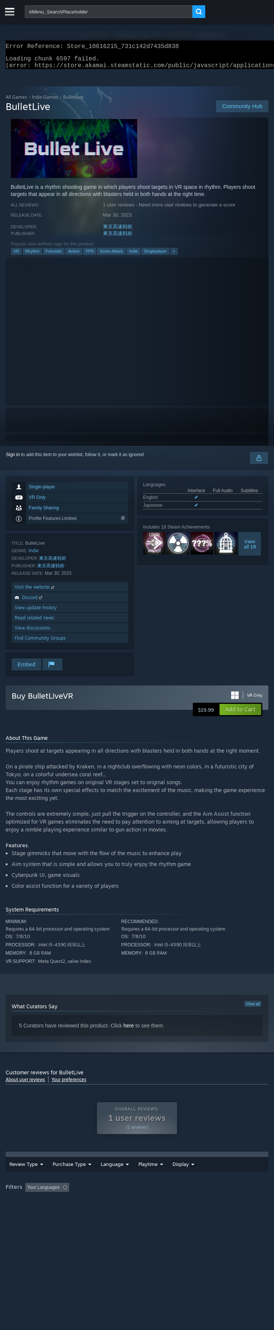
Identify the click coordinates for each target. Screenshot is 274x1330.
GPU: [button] (164, 1214)
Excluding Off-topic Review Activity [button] (119, 1204)
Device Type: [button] (197, 1214)
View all (253, 1008)
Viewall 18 (250, 548)
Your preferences (68, 1084)
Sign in (13, 459)
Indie (133, 255)
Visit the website (35, 591)
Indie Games (45, 101)
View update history (36, 612)
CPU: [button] (139, 1214)
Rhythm (32, 255)
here (128, 1030)
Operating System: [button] (100, 1214)
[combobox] (108, 11)
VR (16, 255)
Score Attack (111, 255)
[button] (240, 714)
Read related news (34, 622)
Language (105, 1178)
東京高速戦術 (117, 231)
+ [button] (174, 255)
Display (211, 1178)
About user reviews (25, 1084)
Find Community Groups (40, 642)
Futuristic (53, 255)
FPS (90, 255)
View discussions (32, 632)
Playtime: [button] (177, 1204)
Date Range (138, 1177)
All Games (16, 101)
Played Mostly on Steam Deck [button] (38, 1214)
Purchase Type (59, 1177)
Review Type (17, 1177)
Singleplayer (155, 255)
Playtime (178, 1178)
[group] (137, 1209)
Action (74, 255)
